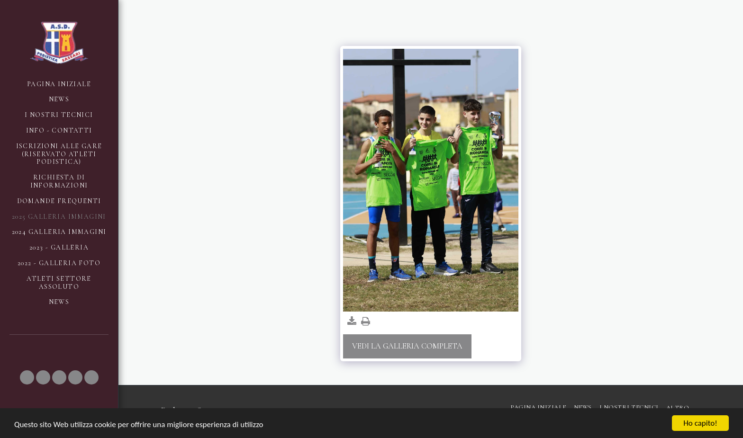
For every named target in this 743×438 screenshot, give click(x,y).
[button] (27, 377)
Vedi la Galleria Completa (407, 346)
